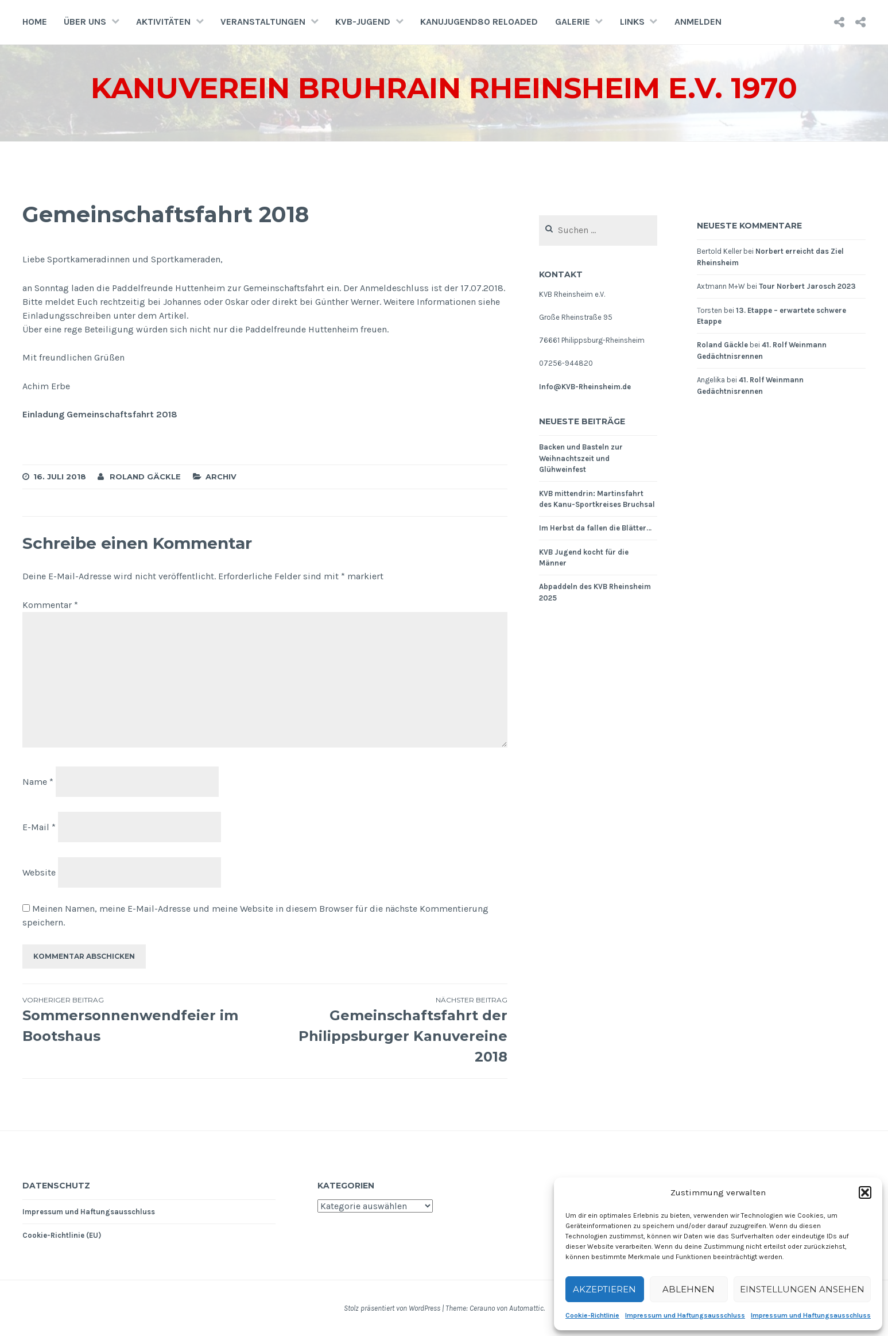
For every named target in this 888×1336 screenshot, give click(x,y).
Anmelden (698, 21)
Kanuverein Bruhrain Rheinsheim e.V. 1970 (444, 88)
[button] (865, 1192)
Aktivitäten (163, 21)
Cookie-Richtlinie (592, 1315)
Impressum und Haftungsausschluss (685, 1315)
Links (632, 21)
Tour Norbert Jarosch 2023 (807, 286)
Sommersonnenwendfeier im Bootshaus (143, 1019)
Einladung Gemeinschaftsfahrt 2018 (99, 414)
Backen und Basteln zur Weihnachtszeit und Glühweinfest (581, 458)
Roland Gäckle (145, 476)
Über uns (85, 21)
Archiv (220, 476)
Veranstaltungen (262, 21)
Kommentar (50, 604)
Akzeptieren (604, 1289)
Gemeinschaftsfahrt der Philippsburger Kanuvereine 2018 (386, 1030)
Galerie (572, 21)
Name (37, 781)
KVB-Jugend (362, 21)
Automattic (526, 1308)
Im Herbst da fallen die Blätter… (595, 528)
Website (39, 871)
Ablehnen (688, 1289)
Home (34, 21)
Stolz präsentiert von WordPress (392, 1308)
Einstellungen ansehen (802, 1289)
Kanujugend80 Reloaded (479, 21)
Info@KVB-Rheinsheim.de (585, 386)
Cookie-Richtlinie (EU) (61, 1235)
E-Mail (39, 827)
